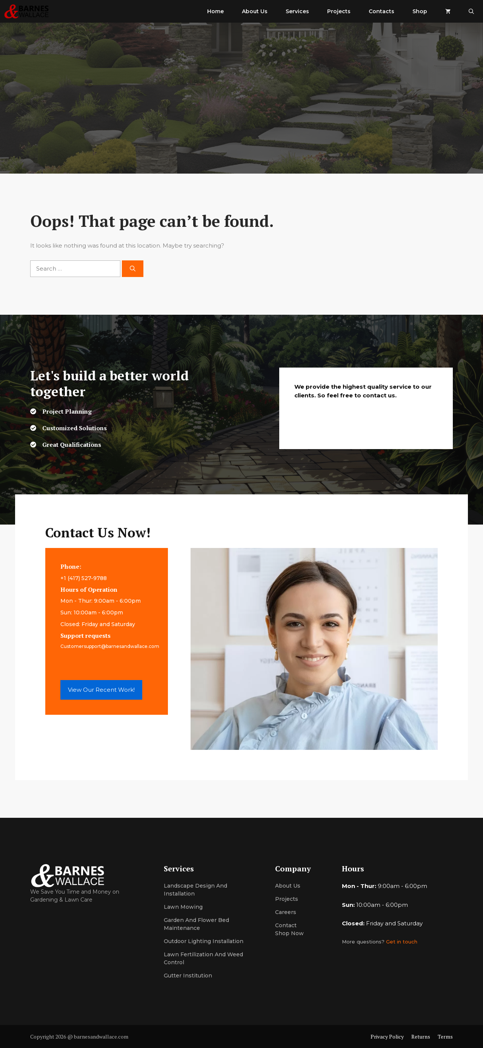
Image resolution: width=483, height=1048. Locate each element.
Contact (286, 925)
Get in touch (401, 942)
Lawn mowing (183, 906)
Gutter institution (188, 975)
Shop (419, 11)
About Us (255, 11)
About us (287, 885)
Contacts (381, 11)
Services (297, 11)
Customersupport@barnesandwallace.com (109, 646)
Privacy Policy (387, 1036)
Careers (285, 912)
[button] (471, 11)
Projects (339, 11)
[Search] (132, 268)
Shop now (289, 933)
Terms (445, 1036)
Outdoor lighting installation (203, 941)
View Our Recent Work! (101, 689)
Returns (420, 1036)
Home (215, 11)
